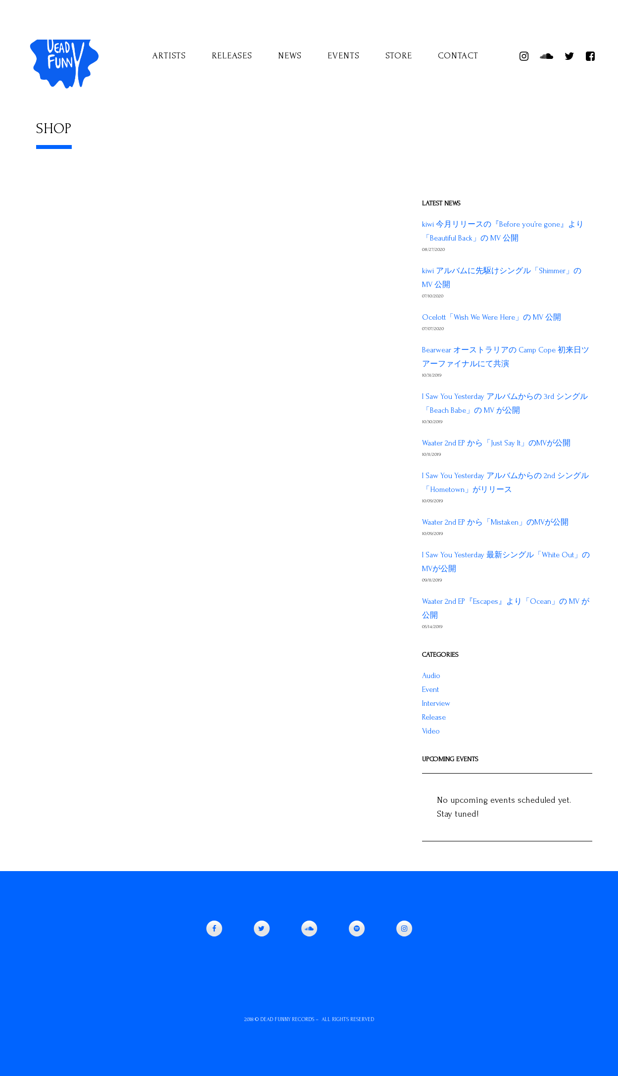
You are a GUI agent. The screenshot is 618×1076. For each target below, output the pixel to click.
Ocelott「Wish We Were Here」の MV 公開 (491, 317)
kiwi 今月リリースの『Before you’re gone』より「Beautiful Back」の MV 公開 (503, 231)
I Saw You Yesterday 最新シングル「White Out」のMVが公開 (506, 561)
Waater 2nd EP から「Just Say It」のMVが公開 (496, 443)
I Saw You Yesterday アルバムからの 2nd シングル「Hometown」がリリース (505, 482)
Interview (436, 703)
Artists (169, 55)
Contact (458, 55)
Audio (431, 675)
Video (431, 731)
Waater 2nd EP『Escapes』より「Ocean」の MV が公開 (505, 608)
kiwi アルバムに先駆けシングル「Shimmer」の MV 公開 (501, 277)
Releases (232, 55)
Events (344, 55)
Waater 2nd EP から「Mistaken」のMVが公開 (495, 522)
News (290, 55)
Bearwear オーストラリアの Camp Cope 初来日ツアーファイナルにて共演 (505, 356)
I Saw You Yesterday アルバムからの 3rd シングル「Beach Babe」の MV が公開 (505, 403)
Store (398, 55)
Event (430, 689)
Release (434, 717)
